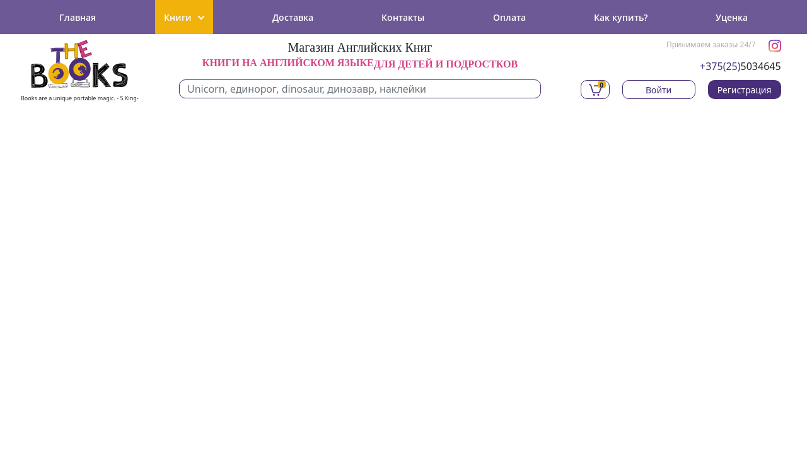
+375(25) (720, 66)
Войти (658, 90)
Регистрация (744, 90)
